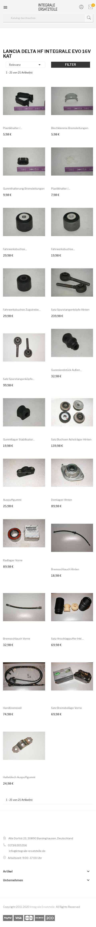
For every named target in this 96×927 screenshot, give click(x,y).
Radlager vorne (13, 560)
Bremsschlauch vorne (16, 638)
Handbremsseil (12, 707)
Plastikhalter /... (12, 128)
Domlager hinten (61, 499)
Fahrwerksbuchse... (15, 249)
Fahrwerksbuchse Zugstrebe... (22, 309)
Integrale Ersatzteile (42, 906)
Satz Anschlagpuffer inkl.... (67, 638)
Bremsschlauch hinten (65, 569)
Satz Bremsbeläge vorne (66, 707)
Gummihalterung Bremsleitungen (24, 188)
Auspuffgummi (12, 499)
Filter (70, 65)
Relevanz (25, 64)
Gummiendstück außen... (66, 370)
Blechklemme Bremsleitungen (69, 128)
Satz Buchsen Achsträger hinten (71, 439)
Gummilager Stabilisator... (19, 439)
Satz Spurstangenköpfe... (18, 379)
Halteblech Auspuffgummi (19, 777)
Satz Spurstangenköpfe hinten (70, 309)
